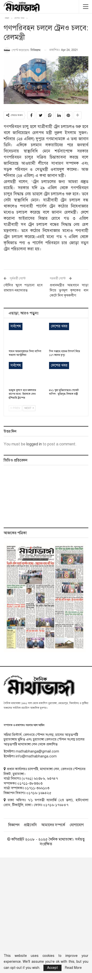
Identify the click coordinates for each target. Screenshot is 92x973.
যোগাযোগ (77, 824)
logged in (34, 444)
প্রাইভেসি (30, 824)
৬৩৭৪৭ (52, 778)
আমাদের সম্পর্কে (53, 824)
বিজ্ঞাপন (14, 824)
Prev (15, 408)
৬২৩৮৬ (39, 778)
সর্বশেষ (15, 326)
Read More (73, 968)
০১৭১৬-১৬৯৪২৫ (38, 793)
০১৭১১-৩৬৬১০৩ (37, 788)
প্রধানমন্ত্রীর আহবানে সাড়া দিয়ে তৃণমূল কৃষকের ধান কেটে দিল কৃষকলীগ (69, 290)
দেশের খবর (59, 326)
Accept (52, 968)
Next (29, 408)
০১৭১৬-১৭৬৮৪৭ (55, 805)
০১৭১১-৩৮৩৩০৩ (29, 783)
